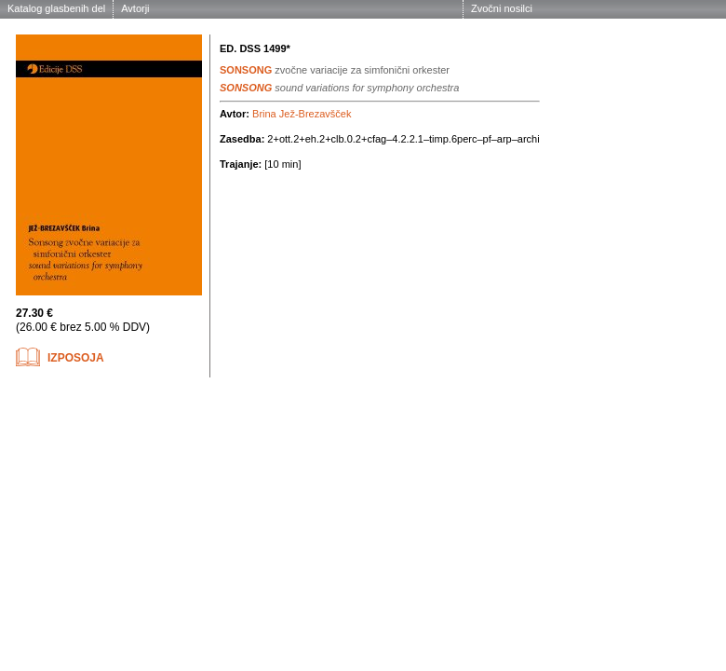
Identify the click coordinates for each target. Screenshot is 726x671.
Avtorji (135, 8)
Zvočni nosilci (501, 8)
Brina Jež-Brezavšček (301, 113)
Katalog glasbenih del (56, 8)
